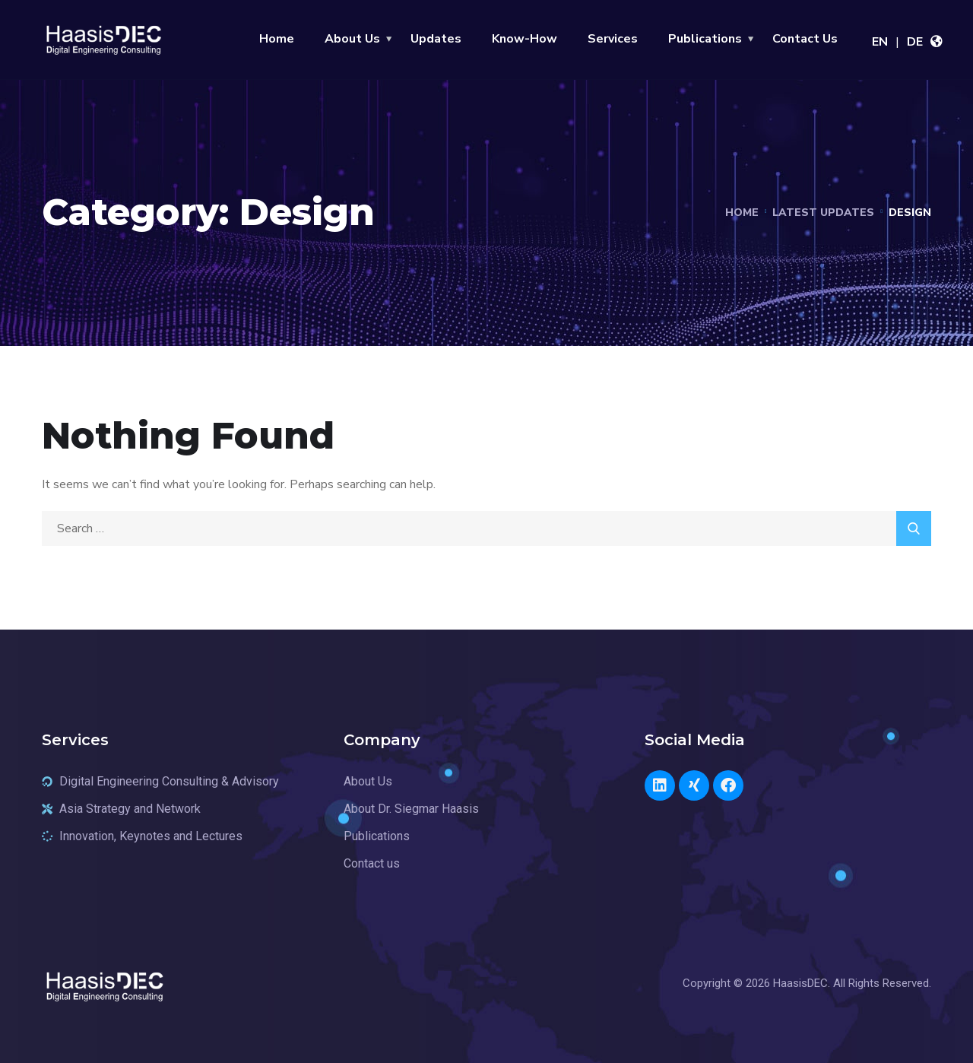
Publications (705, 38)
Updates (435, 38)
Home (276, 38)
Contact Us (805, 38)
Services (613, 38)
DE (915, 41)
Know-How (524, 38)
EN (880, 41)
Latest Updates (823, 212)
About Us (352, 38)
